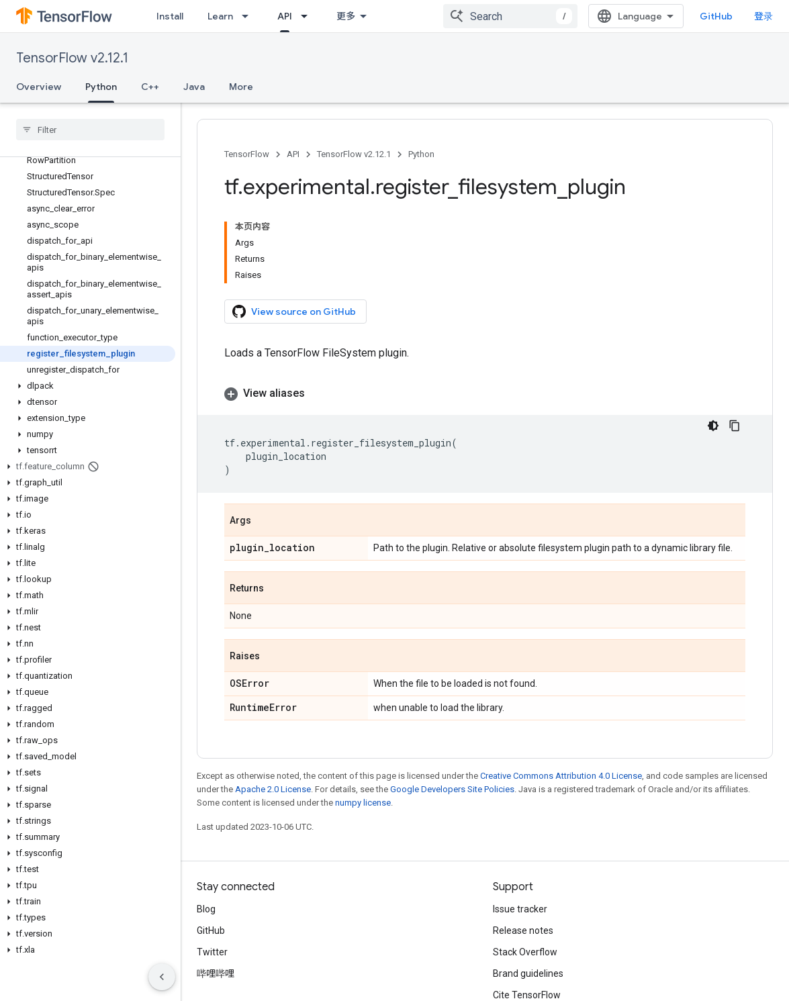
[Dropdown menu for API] (308, 16)
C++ (150, 87)
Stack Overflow (525, 952)
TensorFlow (246, 154)
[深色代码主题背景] (713, 425)
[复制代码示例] (734, 425)
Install (169, 16)
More (241, 87)
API (293, 154)
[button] (87, 386)
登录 (763, 16)
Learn (220, 16)
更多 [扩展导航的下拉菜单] (345, 16)
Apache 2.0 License (273, 789)
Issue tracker (520, 909)
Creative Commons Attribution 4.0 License (561, 776)
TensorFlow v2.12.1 (72, 58)
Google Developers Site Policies (452, 789)
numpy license (363, 803)
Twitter (212, 952)
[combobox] (510, 16)
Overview (38, 87)
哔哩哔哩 (215, 973)
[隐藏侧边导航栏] (161, 976)
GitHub (716, 16)
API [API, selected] (284, 16)
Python (421, 154)
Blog (206, 909)
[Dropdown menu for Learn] (249, 16)
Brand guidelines (528, 973)
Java (194, 87)
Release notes (523, 930)
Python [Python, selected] (101, 87)
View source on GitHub (294, 311)
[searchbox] (90, 129)
